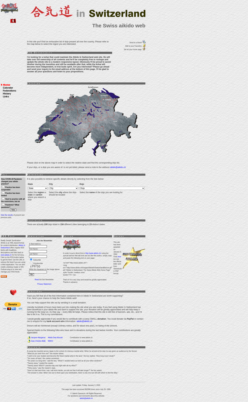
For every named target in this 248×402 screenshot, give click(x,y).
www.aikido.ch (6, 255)
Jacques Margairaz (38, 337)
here (119, 257)
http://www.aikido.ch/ (93, 253)
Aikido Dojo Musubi (55, 337)
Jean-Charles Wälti (38, 341)
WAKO (50, 341)
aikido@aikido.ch (118, 167)
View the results (7, 215)
